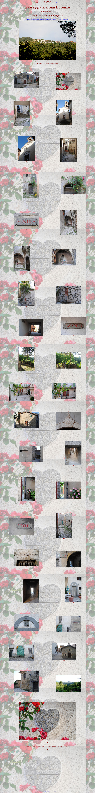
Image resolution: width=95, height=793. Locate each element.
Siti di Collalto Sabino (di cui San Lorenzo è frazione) (43, 19)
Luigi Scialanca (55, 2)
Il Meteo (59, 19)
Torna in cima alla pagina (44, 791)
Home (28, 19)
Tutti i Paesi (65, 19)
